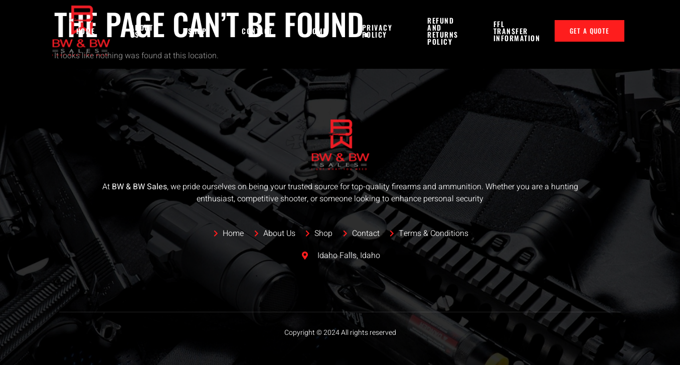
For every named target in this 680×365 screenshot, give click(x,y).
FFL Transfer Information (517, 31)
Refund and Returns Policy (442, 31)
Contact (257, 31)
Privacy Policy (377, 31)
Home (85, 31)
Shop (197, 31)
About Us (141, 31)
